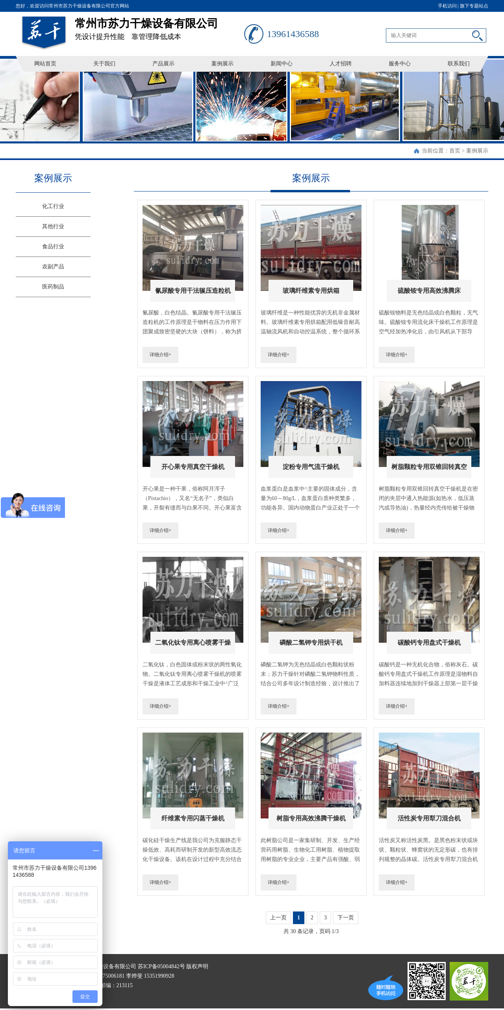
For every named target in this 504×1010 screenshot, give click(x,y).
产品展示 (163, 64)
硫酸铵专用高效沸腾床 (429, 290)
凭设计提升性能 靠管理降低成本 (159, 26)
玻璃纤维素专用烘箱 (311, 290)
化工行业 (53, 206)
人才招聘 (341, 64)
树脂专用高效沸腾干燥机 (311, 818)
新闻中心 (282, 64)
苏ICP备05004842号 (161, 966)
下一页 (345, 918)
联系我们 (459, 64)
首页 (454, 151)
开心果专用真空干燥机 (192, 466)
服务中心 (400, 64)
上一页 (278, 918)
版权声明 (197, 966)
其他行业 (53, 226)
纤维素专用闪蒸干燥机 (192, 818)
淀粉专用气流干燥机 (311, 466)
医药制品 (53, 287)
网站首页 (45, 64)
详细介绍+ (160, 354)
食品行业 (53, 246)
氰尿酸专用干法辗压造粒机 (193, 290)
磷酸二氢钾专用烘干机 (311, 642)
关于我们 (104, 64)
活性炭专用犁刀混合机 (429, 818)
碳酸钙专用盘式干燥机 (429, 642)
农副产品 (53, 267)
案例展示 (222, 64)
